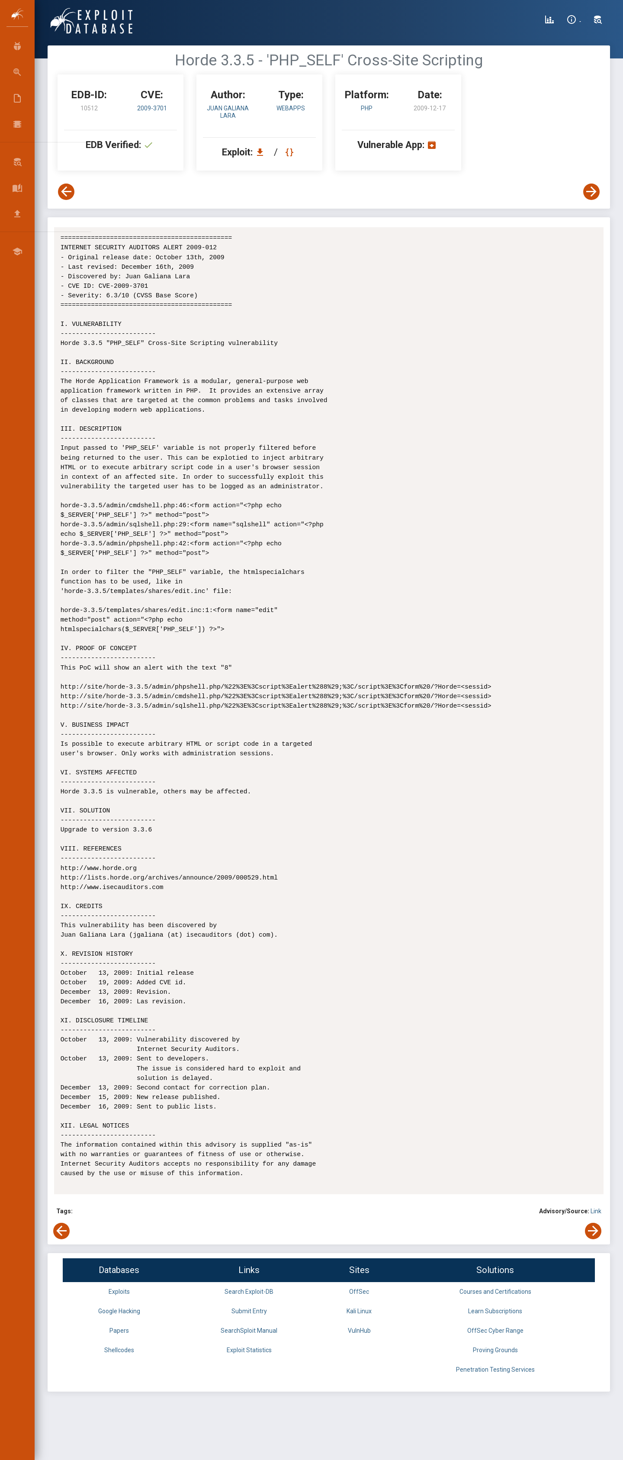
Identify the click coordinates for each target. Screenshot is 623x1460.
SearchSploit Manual (249, 1330)
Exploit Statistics (249, 1350)
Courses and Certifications (495, 1291)
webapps (290, 108)
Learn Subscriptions (495, 1311)
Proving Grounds (495, 1350)
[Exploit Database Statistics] (549, 20)
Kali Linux (359, 1311)
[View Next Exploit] (591, 192)
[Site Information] (574, 20)
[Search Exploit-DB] (598, 20)
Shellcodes (119, 1350)
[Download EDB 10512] (262, 152)
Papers (119, 1330)
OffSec (359, 1291)
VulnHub (359, 1330)
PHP (367, 108)
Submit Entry (249, 1311)
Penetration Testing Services (495, 1369)
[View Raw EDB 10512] (290, 152)
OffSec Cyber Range (495, 1330)
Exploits (119, 1291)
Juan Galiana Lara (228, 112)
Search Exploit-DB (249, 1291)
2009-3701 (152, 108)
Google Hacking (119, 1311)
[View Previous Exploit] (66, 192)
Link (596, 1211)
